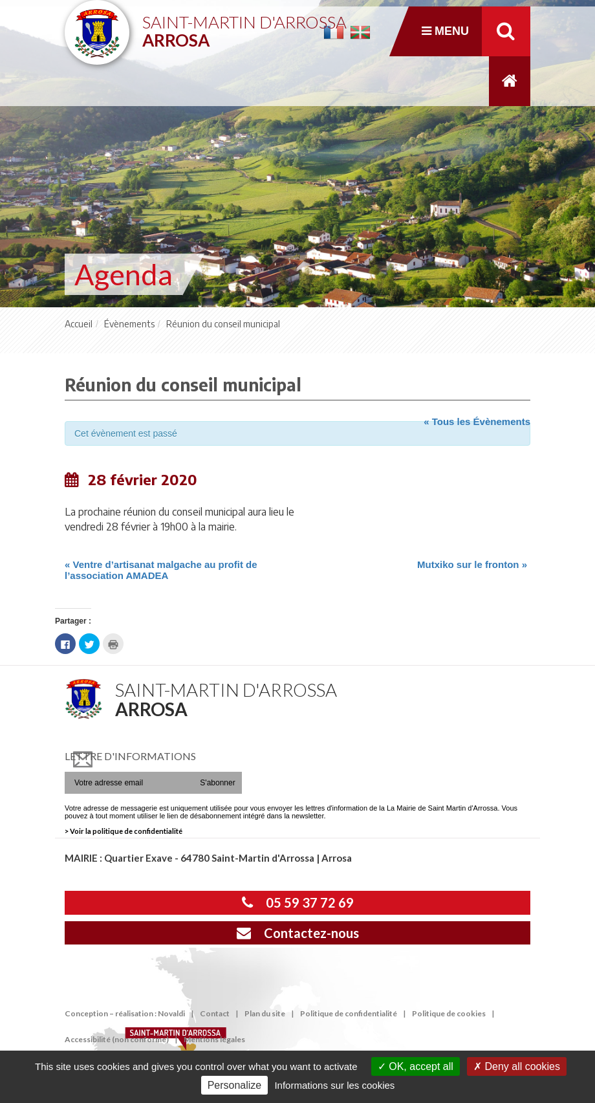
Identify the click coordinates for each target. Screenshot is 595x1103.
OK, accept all (415, 1066)
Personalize (235, 1085)
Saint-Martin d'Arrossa (244, 26)
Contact (215, 1013)
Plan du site (264, 1013)
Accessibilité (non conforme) (117, 1039)
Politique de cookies (449, 1013)
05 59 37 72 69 (298, 902)
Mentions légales (214, 1039)
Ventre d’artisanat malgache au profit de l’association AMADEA (161, 570)
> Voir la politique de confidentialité (123, 831)
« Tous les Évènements (477, 421)
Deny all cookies (516, 1066)
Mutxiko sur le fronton (472, 564)
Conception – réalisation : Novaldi (125, 1013)
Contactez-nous (298, 933)
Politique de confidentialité (348, 1013)
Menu (445, 31)
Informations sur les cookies (334, 1085)
